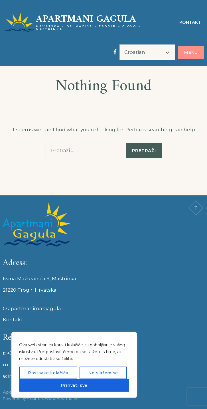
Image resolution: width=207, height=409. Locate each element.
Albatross (35, 398)
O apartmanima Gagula (32, 308)
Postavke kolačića (48, 372)
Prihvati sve (74, 385)
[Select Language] (147, 52)
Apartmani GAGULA (86, 19)
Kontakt (190, 22)
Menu (191, 52)
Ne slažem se (103, 372)
